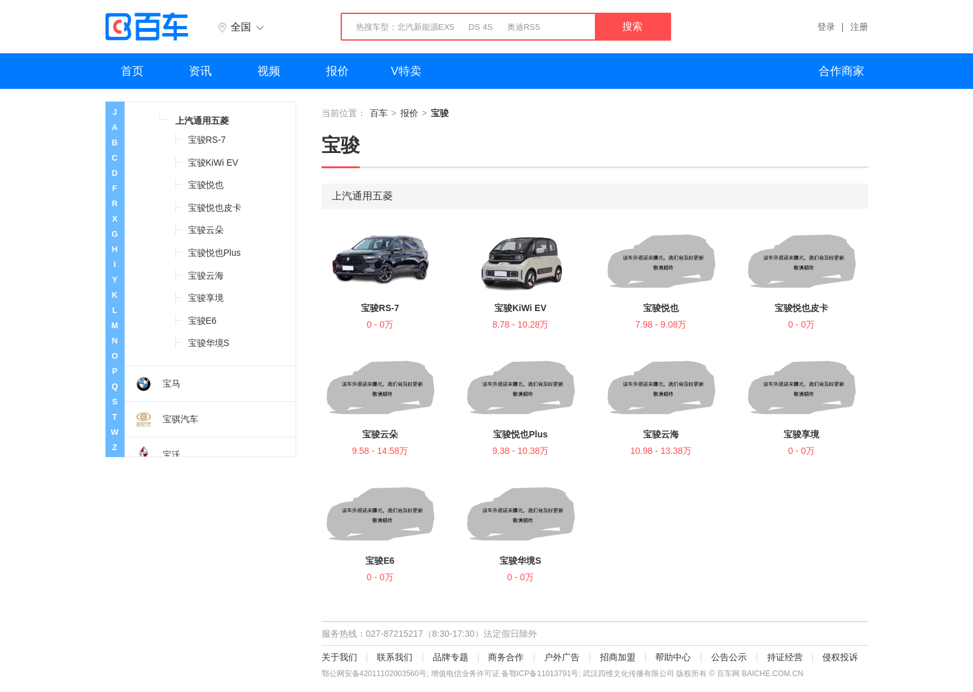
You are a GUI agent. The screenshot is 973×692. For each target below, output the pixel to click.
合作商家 (841, 71)
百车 (379, 113)
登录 (826, 27)
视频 (268, 71)
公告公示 (729, 657)
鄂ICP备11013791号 (543, 673)
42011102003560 (389, 673)
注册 (859, 27)
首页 (132, 71)
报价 (337, 71)
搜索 (632, 26)
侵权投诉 (840, 657)
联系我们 (394, 657)
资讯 (200, 71)
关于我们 (339, 657)
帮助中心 (673, 657)
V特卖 (406, 71)
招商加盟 (618, 657)
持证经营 (785, 657)
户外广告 (562, 657)
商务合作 (506, 657)
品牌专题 (450, 657)
